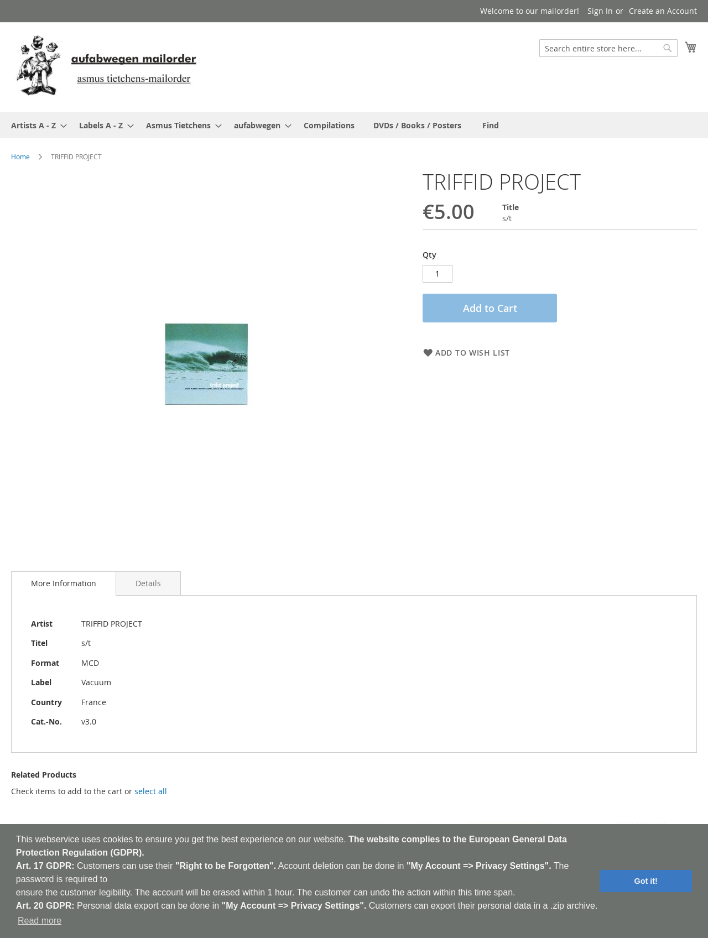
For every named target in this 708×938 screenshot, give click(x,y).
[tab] (63, 583)
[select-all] (150, 791)
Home (20, 156)
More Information (63, 583)
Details (148, 583)
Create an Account (663, 11)
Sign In (600, 11)
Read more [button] (39, 920)
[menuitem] (35, 125)
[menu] (354, 125)
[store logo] (106, 66)
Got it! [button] (646, 881)
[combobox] (608, 48)
